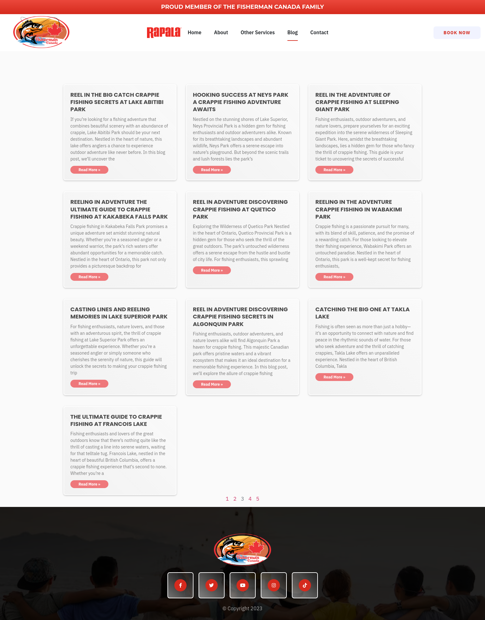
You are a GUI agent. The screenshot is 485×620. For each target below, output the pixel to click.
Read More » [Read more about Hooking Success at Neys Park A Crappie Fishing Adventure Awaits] (212, 169)
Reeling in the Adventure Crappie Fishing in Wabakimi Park (358, 209)
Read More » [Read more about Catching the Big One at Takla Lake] (334, 377)
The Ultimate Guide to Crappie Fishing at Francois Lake (116, 420)
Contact (319, 32)
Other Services (258, 32)
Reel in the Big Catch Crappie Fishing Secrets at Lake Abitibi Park (117, 102)
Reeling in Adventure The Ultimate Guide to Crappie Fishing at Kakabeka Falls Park (119, 209)
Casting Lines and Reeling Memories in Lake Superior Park (118, 312)
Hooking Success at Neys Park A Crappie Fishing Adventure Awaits (240, 102)
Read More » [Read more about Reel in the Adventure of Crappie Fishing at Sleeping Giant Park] (334, 169)
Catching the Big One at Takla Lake (362, 312)
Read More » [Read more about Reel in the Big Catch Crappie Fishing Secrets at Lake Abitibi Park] (89, 169)
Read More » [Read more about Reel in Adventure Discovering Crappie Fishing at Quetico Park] (212, 270)
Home (195, 32)
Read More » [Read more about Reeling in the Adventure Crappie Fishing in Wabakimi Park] (334, 277)
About (221, 32)
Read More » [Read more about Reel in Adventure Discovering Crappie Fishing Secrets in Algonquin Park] (212, 384)
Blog (292, 32)
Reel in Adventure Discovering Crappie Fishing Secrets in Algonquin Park (240, 316)
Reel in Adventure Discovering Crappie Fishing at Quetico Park (240, 209)
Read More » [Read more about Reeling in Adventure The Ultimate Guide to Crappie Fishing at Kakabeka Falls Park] (89, 277)
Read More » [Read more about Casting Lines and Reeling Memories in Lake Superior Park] (89, 383)
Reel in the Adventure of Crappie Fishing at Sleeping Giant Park (357, 102)
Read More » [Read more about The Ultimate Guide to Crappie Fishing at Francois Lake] (89, 484)
